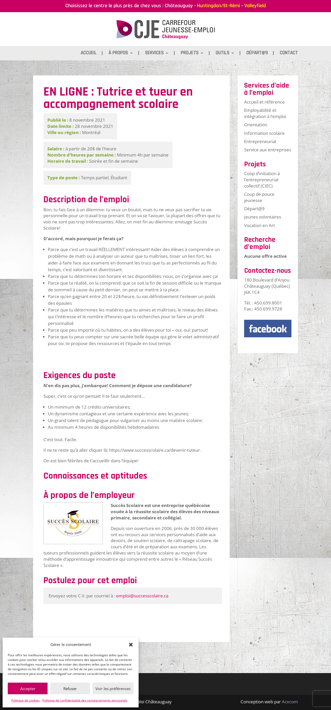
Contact (289, 53)
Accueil (89, 53)
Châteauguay (179, 5)
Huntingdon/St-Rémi (218, 5)
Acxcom (290, 702)
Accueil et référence (264, 102)
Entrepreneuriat (260, 141)
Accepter (27, 688)
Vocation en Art (259, 225)
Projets (190, 53)
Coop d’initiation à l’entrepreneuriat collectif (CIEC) (262, 179)
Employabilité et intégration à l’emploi (265, 113)
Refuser (70, 688)
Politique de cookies (25, 700)
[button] (130, 644)
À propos (118, 53)
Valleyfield (255, 5)
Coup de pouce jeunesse (259, 197)
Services (154, 53)
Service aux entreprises (267, 150)
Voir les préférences (113, 688)
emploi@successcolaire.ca (142, 596)
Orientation (255, 125)
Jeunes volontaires (262, 217)
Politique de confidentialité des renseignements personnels (84, 700)
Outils (222, 53)
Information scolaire (264, 133)
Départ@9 (257, 53)
